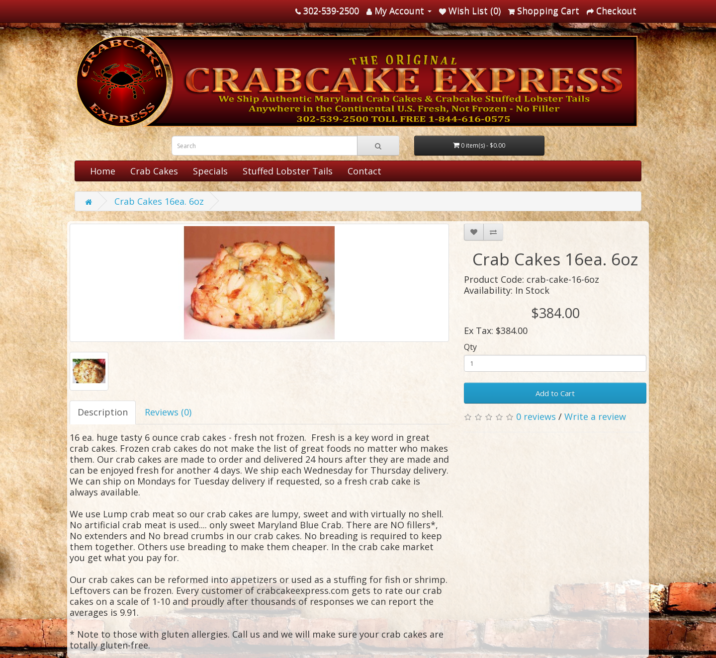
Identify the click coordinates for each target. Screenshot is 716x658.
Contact (364, 171)
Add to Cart (555, 393)
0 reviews (536, 416)
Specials (210, 171)
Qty (470, 346)
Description (103, 412)
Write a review (595, 416)
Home (102, 171)
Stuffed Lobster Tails (288, 171)
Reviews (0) (168, 412)
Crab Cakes (154, 171)
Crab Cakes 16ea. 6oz (159, 201)
